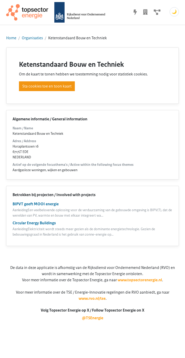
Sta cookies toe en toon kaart (46, 86)
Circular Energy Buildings (34, 223)
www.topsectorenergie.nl (140, 280)
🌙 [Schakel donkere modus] (174, 12)
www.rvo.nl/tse (92, 298)
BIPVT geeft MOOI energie (36, 204)
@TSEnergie (92, 318)
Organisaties (32, 38)
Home (11, 38)
